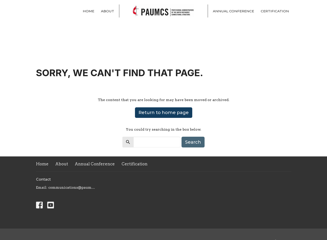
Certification (275, 11)
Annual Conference (233, 11)
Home (88, 11)
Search (193, 142)
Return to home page (164, 112)
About (107, 11)
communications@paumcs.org (72, 188)
